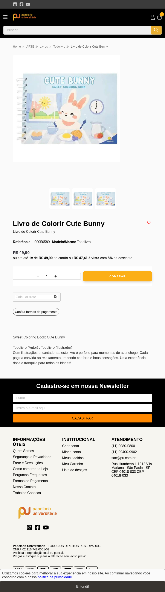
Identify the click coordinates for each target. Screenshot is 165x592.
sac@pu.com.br (124, 458)
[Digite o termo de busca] (77, 30)
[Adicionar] (55, 276)
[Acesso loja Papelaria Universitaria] (153, 17)
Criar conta (70, 446)
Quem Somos (23, 451)
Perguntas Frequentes (30, 475)
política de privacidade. (55, 577)
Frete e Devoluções (28, 463)
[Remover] (38, 276)
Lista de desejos (74, 470)
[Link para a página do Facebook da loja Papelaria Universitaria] (21, 4)
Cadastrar (82, 418)
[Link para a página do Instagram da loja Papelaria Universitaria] (15, 4)
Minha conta (71, 452)
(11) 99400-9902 (124, 452)
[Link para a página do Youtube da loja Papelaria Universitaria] (28, 4)
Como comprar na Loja (30, 469)
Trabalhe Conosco (27, 493)
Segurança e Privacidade (32, 457)
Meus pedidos (73, 458)
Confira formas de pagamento (36, 312)
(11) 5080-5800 (123, 446)
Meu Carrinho (72, 464)
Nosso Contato (24, 487)
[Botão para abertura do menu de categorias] (5, 17)
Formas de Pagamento (30, 481)
